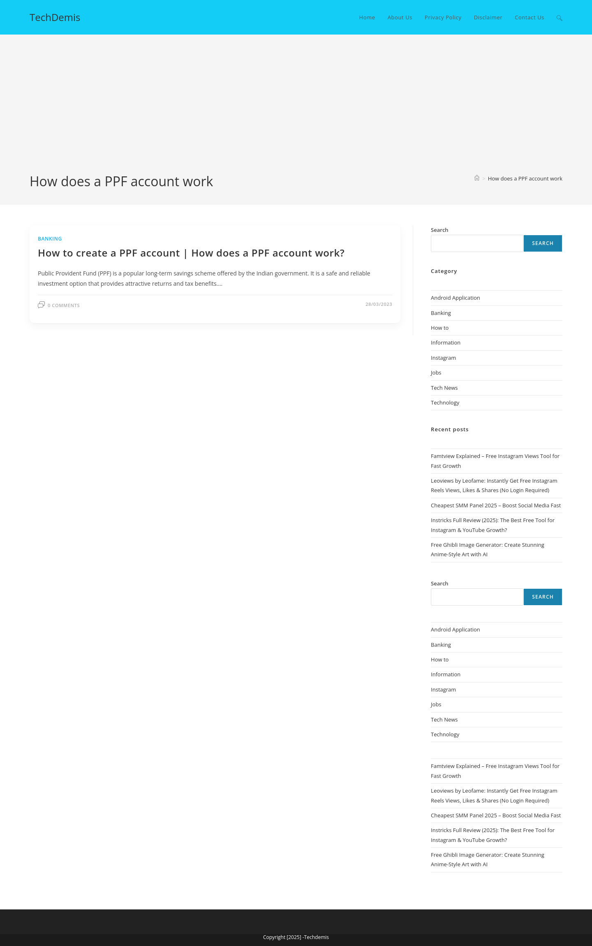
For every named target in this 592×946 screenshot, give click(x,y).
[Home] (477, 178)
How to (440, 327)
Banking (50, 238)
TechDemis (55, 17)
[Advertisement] (296, 110)
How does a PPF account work (525, 178)
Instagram (443, 357)
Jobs (436, 372)
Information (445, 342)
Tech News (444, 387)
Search (543, 243)
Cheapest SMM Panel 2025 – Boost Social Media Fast (496, 505)
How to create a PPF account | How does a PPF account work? (191, 252)
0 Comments (64, 305)
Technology (445, 402)
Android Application (455, 297)
